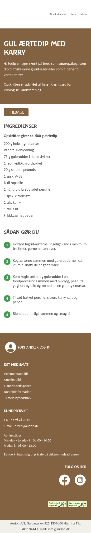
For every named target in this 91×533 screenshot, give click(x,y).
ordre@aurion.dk (26, 426)
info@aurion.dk (59, 529)
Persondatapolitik (16, 374)
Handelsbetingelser (17, 386)
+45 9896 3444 (19, 420)
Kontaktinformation (17, 392)
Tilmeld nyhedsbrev (17, 398)
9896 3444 (28, 529)
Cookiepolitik (13, 379)
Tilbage (17, 112)
